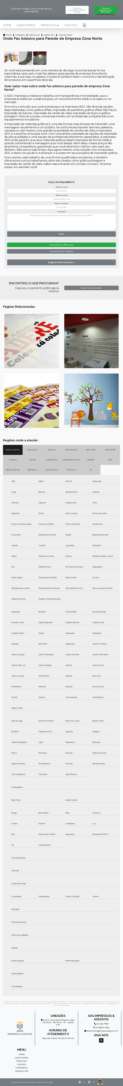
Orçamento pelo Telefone (61, 251)
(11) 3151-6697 (101, 1024)
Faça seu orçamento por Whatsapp (105, 10)
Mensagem (61, 211)
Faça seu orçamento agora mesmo (77, 10)
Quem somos (26, 25)
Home (7, 25)
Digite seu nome (62, 187)
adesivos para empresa (34, 35)
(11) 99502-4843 (101, 1027)
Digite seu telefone (61, 203)
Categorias (20, 35)
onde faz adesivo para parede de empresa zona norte (65, 35)
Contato (70, 25)
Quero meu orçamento (91, 288)
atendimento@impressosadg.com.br (101, 1031)
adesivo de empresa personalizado (49, 35)
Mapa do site (21, 1071)
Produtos (48, 25)
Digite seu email (62, 195)
